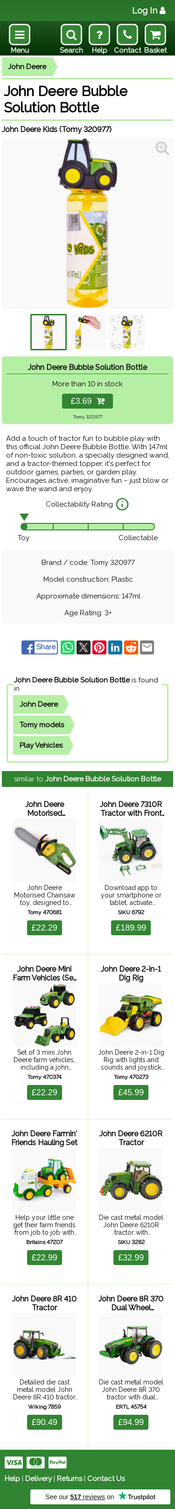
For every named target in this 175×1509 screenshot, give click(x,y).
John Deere (27, 67)
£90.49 (44, 1422)
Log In (149, 10)
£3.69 (87, 401)
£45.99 (131, 1092)
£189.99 (131, 927)
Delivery (38, 1478)
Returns (69, 1478)
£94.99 (131, 1422)
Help (12, 1478)
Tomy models (42, 725)
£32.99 (131, 1257)
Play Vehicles (41, 745)
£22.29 (44, 927)
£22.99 (44, 1257)
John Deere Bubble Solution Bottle (72, 680)
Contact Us (106, 1478)
